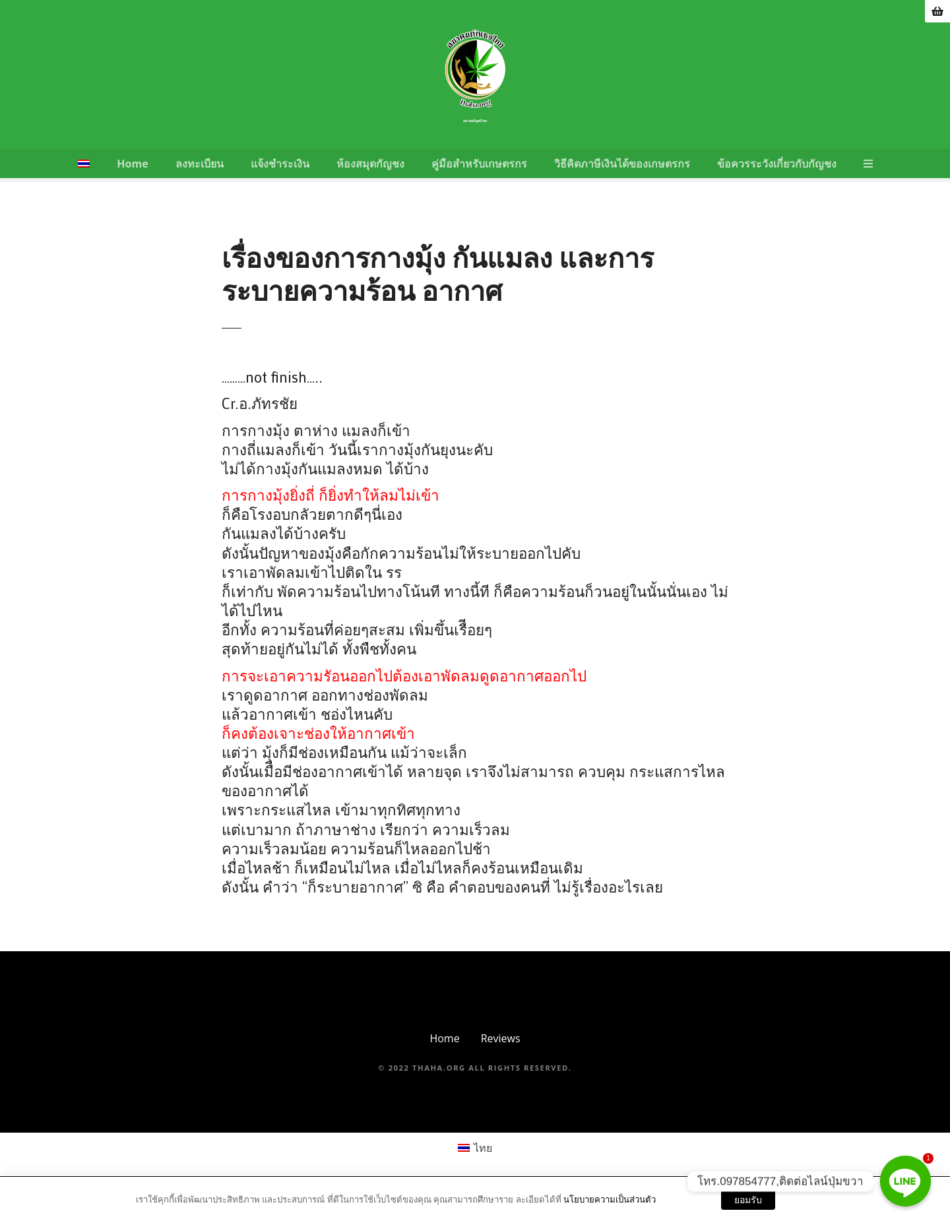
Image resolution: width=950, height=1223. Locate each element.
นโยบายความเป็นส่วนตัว (609, 1199)
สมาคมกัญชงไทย (475, 121)
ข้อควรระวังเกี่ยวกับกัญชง (777, 163)
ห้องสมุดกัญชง (370, 163)
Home (132, 163)
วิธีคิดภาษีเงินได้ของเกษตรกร (622, 163)
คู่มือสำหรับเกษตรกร (479, 163)
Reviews (501, 1038)
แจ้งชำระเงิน (280, 163)
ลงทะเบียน (199, 163)
